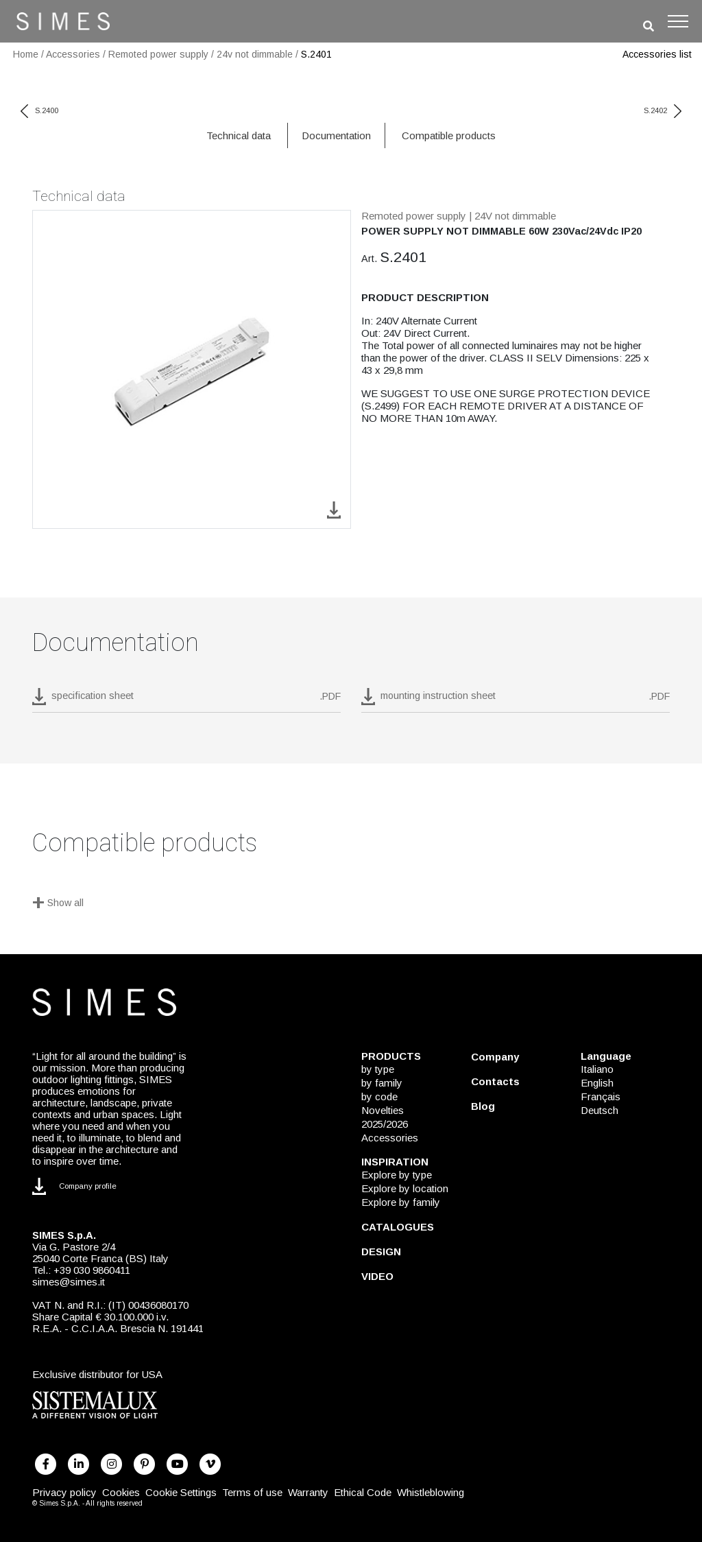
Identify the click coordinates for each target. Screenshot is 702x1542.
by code (379, 1096)
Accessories (73, 54)
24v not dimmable (255, 54)
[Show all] (351, 904)
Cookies (121, 1492)
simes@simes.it (68, 1282)
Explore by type (396, 1175)
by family (381, 1083)
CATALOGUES (397, 1227)
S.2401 (316, 54)
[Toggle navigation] (678, 21)
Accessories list (657, 54)
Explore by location (404, 1188)
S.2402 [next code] (662, 110)
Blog (483, 1106)
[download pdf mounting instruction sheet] (515, 700)
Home (25, 54)
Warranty (308, 1492)
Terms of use (252, 1492)
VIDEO (377, 1276)
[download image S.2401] (334, 509)
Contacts (495, 1081)
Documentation (336, 135)
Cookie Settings (181, 1492)
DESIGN (381, 1251)
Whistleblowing (430, 1492)
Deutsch (599, 1110)
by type (377, 1069)
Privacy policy (64, 1492)
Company (495, 1057)
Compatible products (449, 135)
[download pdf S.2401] (186, 700)
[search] (648, 26)
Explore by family (400, 1202)
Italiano (597, 1069)
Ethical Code (362, 1492)
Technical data (238, 135)
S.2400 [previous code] (39, 110)
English (597, 1083)
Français (600, 1096)
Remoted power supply (158, 54)
